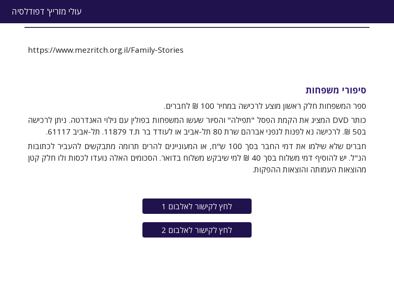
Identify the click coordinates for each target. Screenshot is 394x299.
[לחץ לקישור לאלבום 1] (197, 206)
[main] (197, 50)
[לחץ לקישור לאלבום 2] (197, 230)
